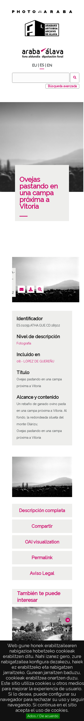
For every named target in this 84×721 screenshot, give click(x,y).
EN (49, 65)
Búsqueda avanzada (62, 86)
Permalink (42, 557)
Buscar (74, 78)
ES (42, 65)
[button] (67, 620)
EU (34, 65)
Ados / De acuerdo (42, 716)
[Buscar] (40, 78)
